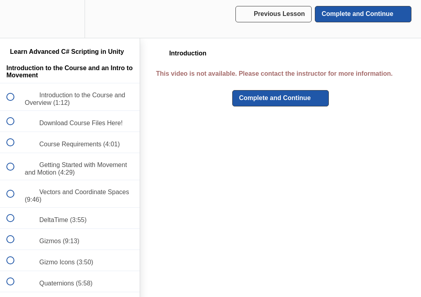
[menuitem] (70, 19)
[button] (15, 19)
